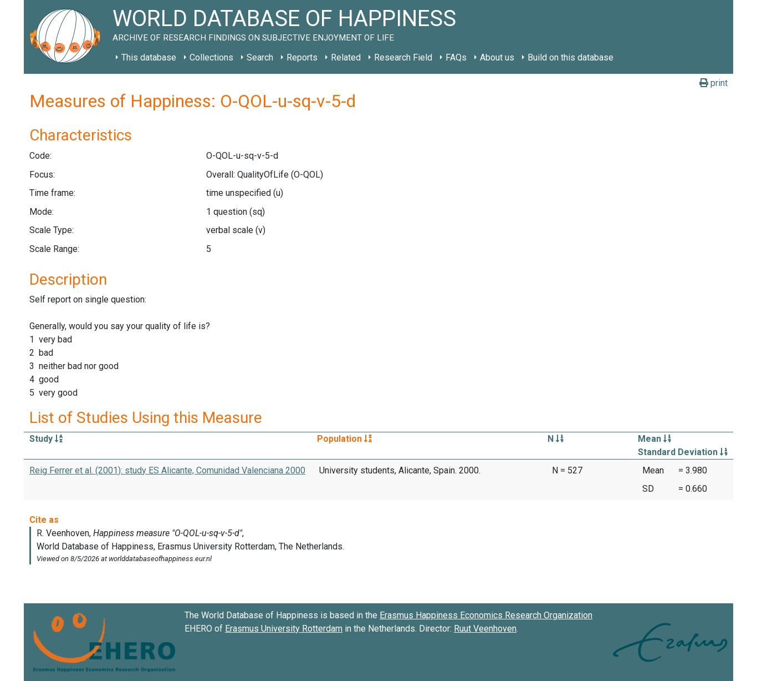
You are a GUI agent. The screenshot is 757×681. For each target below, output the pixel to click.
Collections (211, 57)
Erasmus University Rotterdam (283, 628)
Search (260, 57)
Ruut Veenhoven (485, 628)
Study (46, 438)
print (713, 83)
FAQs (456, 57)
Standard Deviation (683, 452)
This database (148, 57)
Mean (654, 438)
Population (344, 438)
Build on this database (570, 57)
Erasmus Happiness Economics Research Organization (486, 615)
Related (346, 57)
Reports (302, 57)
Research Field (403, 57)
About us (497, 57)
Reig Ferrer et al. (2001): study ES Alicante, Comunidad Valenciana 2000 (167, 470)
